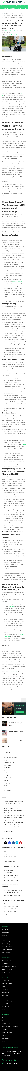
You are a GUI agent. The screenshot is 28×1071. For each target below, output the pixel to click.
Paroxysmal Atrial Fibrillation (12, 877)
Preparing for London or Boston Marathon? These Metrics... (16, 723)
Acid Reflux (7, 851)
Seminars (5, 995)
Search (23, 700)
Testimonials (5, 989)
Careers (4, 935)
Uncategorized (8, 790)
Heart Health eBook (7, 983)
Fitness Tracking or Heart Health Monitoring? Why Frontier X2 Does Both (13, 804)
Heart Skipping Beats (10, 911)
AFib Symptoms (8, 872)
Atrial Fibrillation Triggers (11, 875)
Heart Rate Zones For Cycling (12, 906)
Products (6, 775)
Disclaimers (5, 1020)
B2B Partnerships (7, 952)
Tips (8, 13)
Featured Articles (9, 762)
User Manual (6, 998)
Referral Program (7, 944)
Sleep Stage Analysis (10, 783)
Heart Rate (7, 767)
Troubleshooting (7, 1001)
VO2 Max (11, 606)
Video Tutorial (6, 1004)
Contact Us (5, 1038)
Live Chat (5, 1035)
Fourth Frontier (9, 30)
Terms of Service (7, 1018)
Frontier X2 (14, 671)
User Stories (5, 992)
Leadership (5, 932)
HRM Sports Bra (6, 972)
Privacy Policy (6, 1023)
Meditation (7, 772)
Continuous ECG (17, 281)
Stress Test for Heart (10, 856)
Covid (5, 760)
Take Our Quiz (6, 980)
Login (3, 1041)
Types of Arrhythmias (10, 859)
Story (5, 785)
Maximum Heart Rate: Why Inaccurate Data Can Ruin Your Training (13, 810)
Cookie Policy (6, 1029)
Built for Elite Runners (10, 757)
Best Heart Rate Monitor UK (12, 895)
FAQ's (3, 1009)
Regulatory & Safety (8, 1032)
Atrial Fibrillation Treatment (12, 880)
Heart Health (7, 765)
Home (4, 13)
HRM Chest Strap (7, 969)
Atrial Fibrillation (8, 870)
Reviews (6, 780)
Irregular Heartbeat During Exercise (14, 914)
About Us (5, 929)
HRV (24, 444)
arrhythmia (7, 752)
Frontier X (5, 963)
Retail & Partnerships (8, 949)
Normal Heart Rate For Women (13, 909)
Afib (5, 750)
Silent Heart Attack (9, 861)
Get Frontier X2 (6, 960)
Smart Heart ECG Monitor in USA (13, 890)
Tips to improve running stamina (13, 904)
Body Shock (7, 755)
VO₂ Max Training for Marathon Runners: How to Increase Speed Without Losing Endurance (13, 822)
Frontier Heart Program (9, 966)
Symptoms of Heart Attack (11, 854)
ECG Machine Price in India (11, 892)
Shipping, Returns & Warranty (10, 1026)
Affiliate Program (7, 941)
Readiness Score (8, 778)
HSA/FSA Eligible (7, 946)
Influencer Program (8, 938)
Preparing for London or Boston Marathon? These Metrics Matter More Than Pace (13, 829)
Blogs (3, 986)
